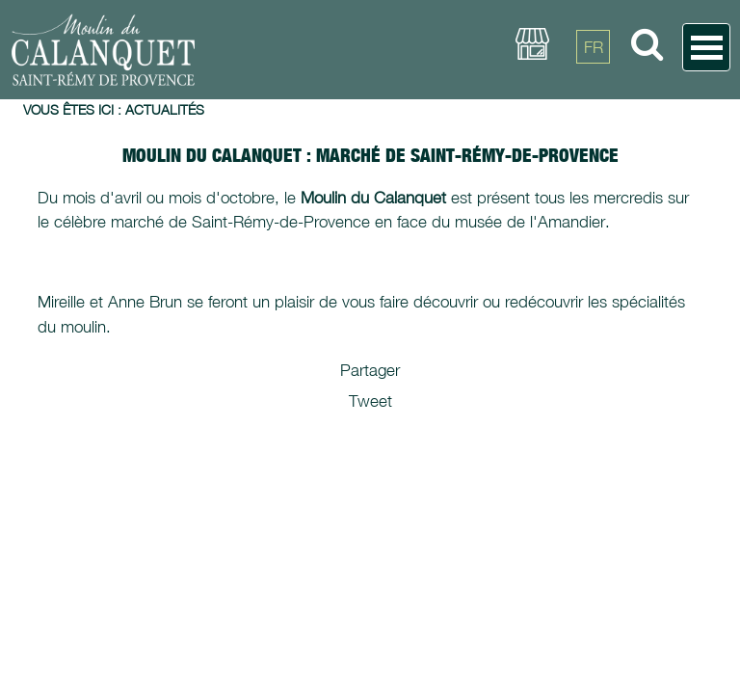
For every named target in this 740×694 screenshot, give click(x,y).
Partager (370, 370)
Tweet (370, 401)
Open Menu (706, 47)
